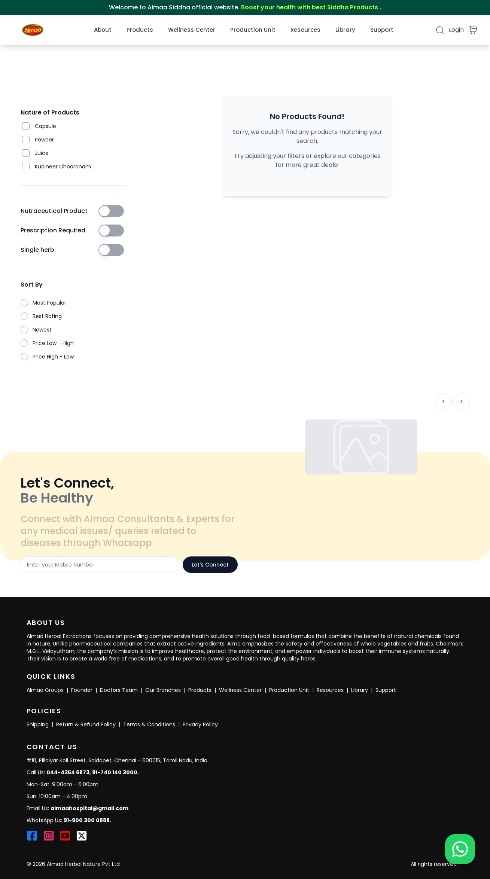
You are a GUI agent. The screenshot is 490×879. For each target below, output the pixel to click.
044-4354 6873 (67, 772)
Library (345, 30)
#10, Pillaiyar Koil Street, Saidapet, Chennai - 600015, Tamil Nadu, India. (118, 760)
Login (456, 29)
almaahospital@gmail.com (89, 808)
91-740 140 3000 (114, 772)
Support (381, 30)
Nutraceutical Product (54, 211)
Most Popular (49, 302)
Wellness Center (191, 30)
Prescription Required (53, 230)
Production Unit (253, 30)
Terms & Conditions (149, 724)
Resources (305, 30)
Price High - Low (53, 356)
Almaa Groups (45, 690)
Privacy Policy (200, 724)
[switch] (111, 211)
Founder (81, 690)
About (103, 30)
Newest (42, 329)
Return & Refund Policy (86, 724)
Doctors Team (119, 690)
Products (140, 30)
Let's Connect (210, 564)
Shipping (38, 724)
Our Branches (163, 690)
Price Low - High (53, 343)
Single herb (37, 249)
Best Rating (47, 316)
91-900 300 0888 (87, 820)
